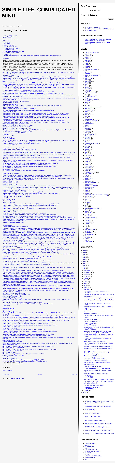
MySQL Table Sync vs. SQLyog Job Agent (97, 427)
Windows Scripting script (91, 319)
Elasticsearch (88, 90)
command (87, 73)
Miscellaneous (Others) (91, 143)
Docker (87, 86)
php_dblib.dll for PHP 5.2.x (10, 183)
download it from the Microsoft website (55, 187)
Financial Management (91, 99)
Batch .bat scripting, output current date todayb (98, 430)
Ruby (86, 190)
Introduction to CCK (89, 296)
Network (87, 149)
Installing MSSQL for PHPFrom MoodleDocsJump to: (10, 37)
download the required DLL (56, 189)
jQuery (87, 129)
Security (87, 193)
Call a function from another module (94, 312)
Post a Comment (7, 370)
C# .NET (87, 72)
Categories (6, 361)
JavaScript (88, 128)
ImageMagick (88, 119)
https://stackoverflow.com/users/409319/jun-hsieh (99, 29)
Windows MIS (89, 232)
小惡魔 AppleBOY (90, 457)
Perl (86, 157)
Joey (86, 459)
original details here (51, 175)
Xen (86, 238)
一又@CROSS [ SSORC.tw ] (93, 456)
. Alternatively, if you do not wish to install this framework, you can (29, 189)
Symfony (87, 202)
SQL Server (19, 364)
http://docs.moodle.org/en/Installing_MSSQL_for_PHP (27, 360)
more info (65, 113)
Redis (86, 179)
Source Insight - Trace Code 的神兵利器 (95, 360)
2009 (84, 269)
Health (87, 113)
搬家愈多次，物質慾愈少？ (92, 413)
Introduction (6, 58)
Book (86, 67)
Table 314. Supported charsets (93, 366)
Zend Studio (88, 241)
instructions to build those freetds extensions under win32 (33, 186)
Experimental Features (23, 361)
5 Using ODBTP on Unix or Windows (13, 51)
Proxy (86, 175)
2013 (84, 261)
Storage (87, 201)
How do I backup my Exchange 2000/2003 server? (98, 333)
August (86, 278)
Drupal (87, 87)
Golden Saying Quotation (92, 107)
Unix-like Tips (88, 213)
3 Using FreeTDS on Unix (10, 46)
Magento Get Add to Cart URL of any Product (98, 406)
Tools (86, 207)
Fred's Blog (88, 448)
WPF (86, 235)
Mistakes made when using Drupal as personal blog (99, 298)
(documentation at (63, 117)
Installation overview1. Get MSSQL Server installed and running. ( (16, 76)
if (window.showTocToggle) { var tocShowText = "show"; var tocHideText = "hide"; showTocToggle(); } (32, 55)
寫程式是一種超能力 (90, 409)
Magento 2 (88, 139)
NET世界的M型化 (89, 364)
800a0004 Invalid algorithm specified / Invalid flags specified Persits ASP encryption (99, 402)
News (86, 151)
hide (9, 42)
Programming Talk (90, 172)
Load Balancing (89, 134)
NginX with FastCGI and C (92, 417)
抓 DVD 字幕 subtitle (90, 325)
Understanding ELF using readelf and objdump (98, 423)
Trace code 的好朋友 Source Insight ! (94, 358)
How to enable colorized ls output (93, 385)
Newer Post (6, 375)
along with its (70, 187)
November (87, 272)
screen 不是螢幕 (88, 377)
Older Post (74, 375)
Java (86, 126)
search (17, 39)
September (87, 276)
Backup (87, 61)
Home (40, 375)
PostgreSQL (88, 166)
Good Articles (88, 108)
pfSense (87, 158)
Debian (87, 80)
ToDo (86, 205)
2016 (84, 256)
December (87, 271)
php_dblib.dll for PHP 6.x (10, 184)
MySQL (87, 148)
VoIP (86, 225)
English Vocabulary (90, 92)
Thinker (87, 454)
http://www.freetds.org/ (51, 117)
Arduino (87, 58)
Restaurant (88, 184)
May (85, 283)
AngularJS (88, 55)
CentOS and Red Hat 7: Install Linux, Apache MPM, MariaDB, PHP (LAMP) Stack (98, 39)
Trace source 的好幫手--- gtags (93, 356)
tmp (86, 204)
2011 (84, 265)
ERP (86, 93)
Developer (39, 361)
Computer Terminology (91, 75)
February (87, 289)
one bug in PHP (21, 113)
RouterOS (88, 188)
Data (86, 76)
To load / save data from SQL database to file (97, 368)
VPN (86, 226)
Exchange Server (90, 96)
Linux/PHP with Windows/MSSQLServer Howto (97, 331)
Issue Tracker (89, 123)
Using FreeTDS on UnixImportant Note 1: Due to (10, 112)
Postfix (87, 164)
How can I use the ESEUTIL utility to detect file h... (98, 381)
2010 (84, 267)
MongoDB (88, 146)
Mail (86, 140)
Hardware (87, 111)
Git (85, 104)
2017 (84, 254)
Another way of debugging (91, 354)
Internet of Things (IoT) (91, 120)
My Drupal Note (88, 310)
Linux (86, 132)
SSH (86, 199)
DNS (86, 84)
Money (87, 145)
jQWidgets (88, 131)
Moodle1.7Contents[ (6, 41)
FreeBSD (10, 364)
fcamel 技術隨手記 (90, 443)
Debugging (88, 81)
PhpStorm (88, 161)
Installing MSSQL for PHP (15, 30)
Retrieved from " (7, 360)
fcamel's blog (88, 445)
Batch (86, 64)
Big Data (87, 66)
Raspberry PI (88, 178)
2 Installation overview (9, 45)
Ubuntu (87, 210)
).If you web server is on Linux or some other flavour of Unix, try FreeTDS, (28, 116)
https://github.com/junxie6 (92, 27)
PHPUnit (87, 163)
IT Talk (87, 125)
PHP (14, 364)
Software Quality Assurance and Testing (96, 195)
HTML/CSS (88, 114)
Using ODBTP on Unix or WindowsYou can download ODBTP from (13, 241)
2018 (84, 252)
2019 (84, 250)
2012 (84, 263)
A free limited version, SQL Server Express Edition (43, 77)
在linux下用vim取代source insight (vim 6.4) (96, 352)
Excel (86, 95)
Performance (88, 155)
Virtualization (88, 222)
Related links (6, 357)
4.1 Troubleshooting (8, 49)
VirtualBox (88, 220)
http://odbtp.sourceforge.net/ (29, 242)
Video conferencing (90, 217)
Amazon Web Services (91, 52)
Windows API (88, 231)
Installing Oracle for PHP (10, 358)
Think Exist (88, 452)
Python (87, 176)
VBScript (87, 216)
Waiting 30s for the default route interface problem (99, 433)
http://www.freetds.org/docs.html (12, 119)
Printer (87, 170)
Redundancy (88, 181)
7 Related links (7, 54)
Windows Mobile (89, 234)
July (85, 280)
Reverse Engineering (91, 185)
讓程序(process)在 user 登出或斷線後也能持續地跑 (99, 379)
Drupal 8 (87, 89)
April (85, 285)
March (86, 287)
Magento (87, 137)
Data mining (88, 78)
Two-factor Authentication (92, 208)
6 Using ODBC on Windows (11, 52)
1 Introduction (6, 43)
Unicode (87, 211)
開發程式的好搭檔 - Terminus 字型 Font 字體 (97, 362)
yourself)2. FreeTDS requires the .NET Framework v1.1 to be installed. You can (29, 186)
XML (86, 240)
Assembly (87, 60)
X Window (88, 237)
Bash (86, 63)
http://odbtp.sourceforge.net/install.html (40, 251)
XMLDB (45, 361)
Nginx (86, 152)
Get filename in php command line (95, 420)
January (86, 390)
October (86, 274)
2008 (84, 392)
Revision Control (89, 187)
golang (87, 105)
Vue (86, 228)
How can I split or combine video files (94, 341)
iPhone (87, 122)
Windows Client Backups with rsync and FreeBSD (98, 346)
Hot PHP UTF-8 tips (89, 389)
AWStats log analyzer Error (92, 387)
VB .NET (87, 214)
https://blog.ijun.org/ (90, 30)
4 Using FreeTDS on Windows (11, 48)
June (86, 282)
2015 (84, 258)
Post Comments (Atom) (17, 378)
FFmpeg (87, 98)
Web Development (90, 229)
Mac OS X (88, 136)
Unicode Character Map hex (92, 321)
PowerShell (88, 167)
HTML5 (87, 116)
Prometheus (88, 173)
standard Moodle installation (45, 110)
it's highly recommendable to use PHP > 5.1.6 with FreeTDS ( (44, 113)
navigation (11, 39)
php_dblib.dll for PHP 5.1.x (10, 181)
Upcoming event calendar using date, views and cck (99, 294)
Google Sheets (89, 110)
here (22, 71)
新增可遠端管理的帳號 (90, 383)
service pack (6, 189)
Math (86, 142)
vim (86, 219)
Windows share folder (90, 323)
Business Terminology (91, 69)
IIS (85, 117)
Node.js (87, 154)
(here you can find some (10, 186)
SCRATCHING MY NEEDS (92, 451)
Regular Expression (90, 182)
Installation (33, 361)
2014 (84, 259)
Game (86, 102)
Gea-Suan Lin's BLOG (91, 449)
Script (86, 192)
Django (87, 83)
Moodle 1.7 (13, 361)
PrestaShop (88, 169)
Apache (87, 57)
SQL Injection (89, 196)
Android (87, 54)
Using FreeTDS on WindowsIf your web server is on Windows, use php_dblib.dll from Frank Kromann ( (24, 174)
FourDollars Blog (89, 446)
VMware (87, 223)
